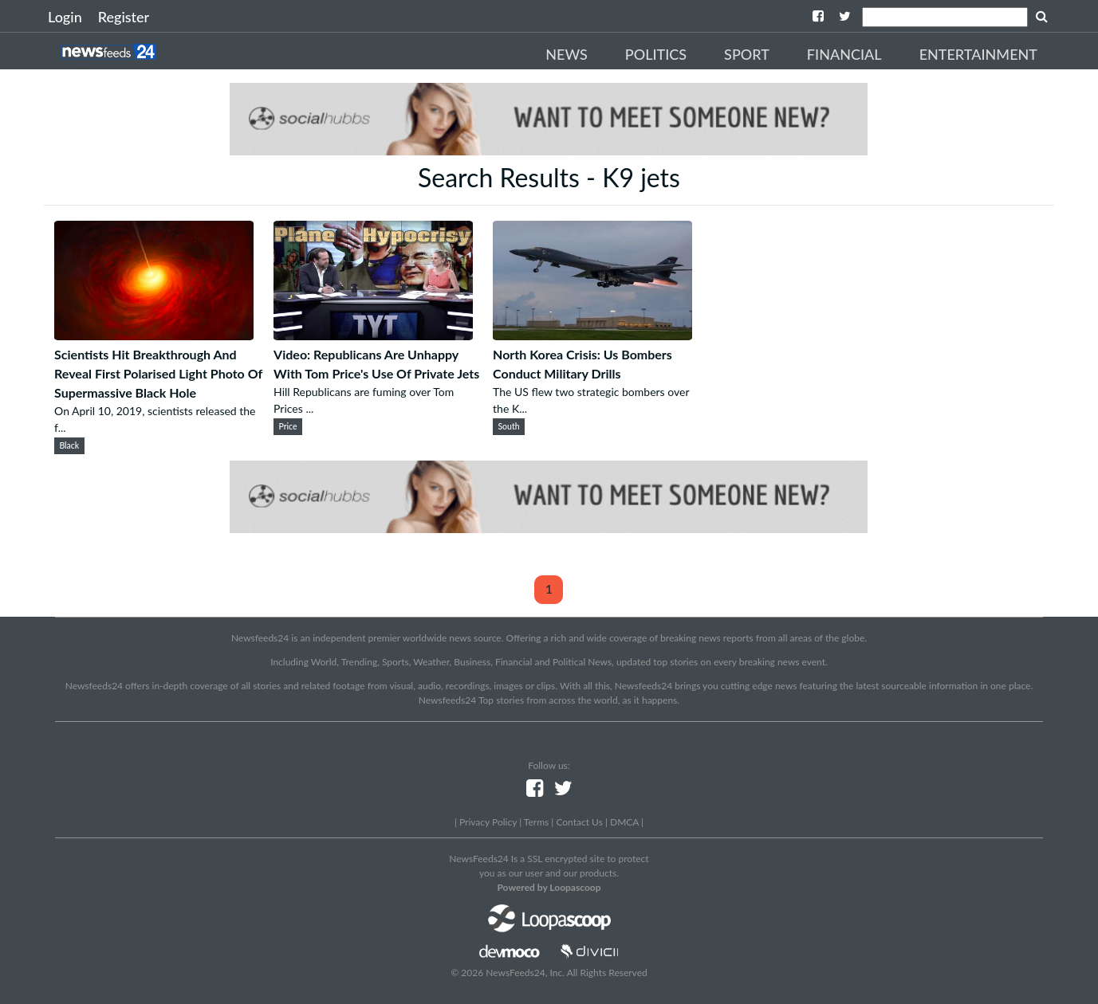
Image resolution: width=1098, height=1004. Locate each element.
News (566, 54)
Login (65, 16)
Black (69, 445)
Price (287, 426)
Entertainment (978, 54)
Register (123, 16)
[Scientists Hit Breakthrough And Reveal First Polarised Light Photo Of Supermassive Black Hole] (154, 335)
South (508, 426)
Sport (746, 54)
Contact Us (579, 822)
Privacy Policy (488, 822)
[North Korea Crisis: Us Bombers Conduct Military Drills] (592, 335)
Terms (536, 822)
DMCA (624, 822)
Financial (844, 54)
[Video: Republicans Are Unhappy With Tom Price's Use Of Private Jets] (373, 335)
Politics (656, 54)
